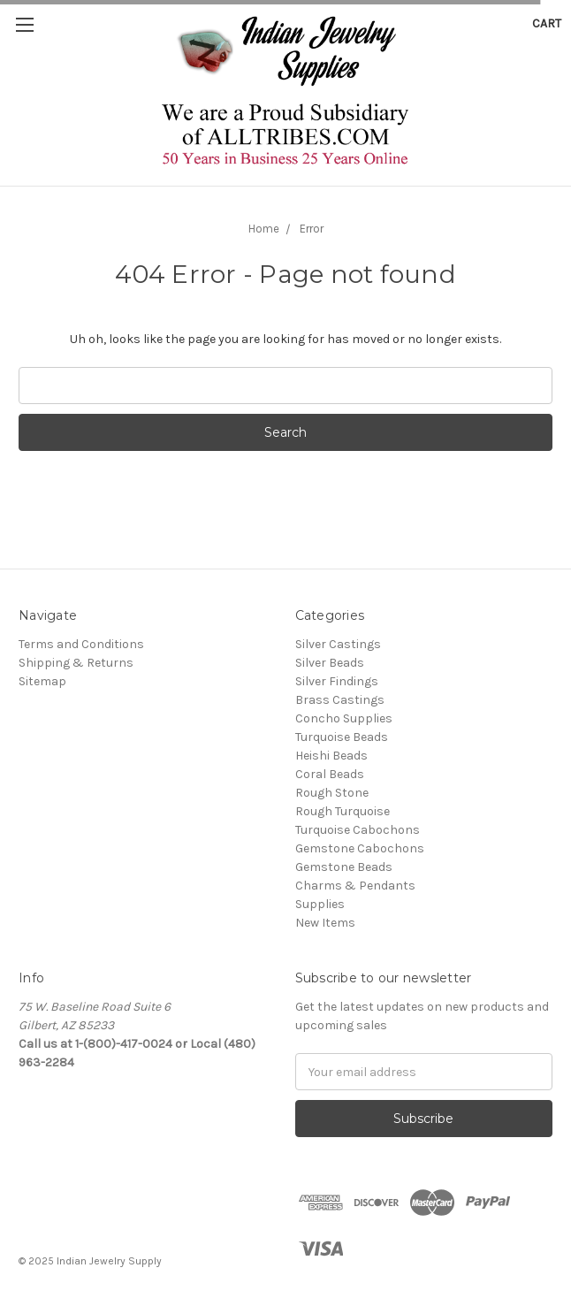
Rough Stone (332, 792)
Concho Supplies (343, 718)
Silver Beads (329, 662)
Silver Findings (336, 681)
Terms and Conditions (81, 644)
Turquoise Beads (341, 737)
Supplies (320, 904)
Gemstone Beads (343, 866)
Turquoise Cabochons (357, 829)
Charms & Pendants (355, 885)
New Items (325, 922)
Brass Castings (339, 699)
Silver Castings (338, 644)
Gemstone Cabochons (359, 848)
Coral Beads (329, 774)
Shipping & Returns (76, 662)
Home (263, 228)
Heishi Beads (331, 755)
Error (312, 228)
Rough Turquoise (342, 811)
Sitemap (42, 681)
